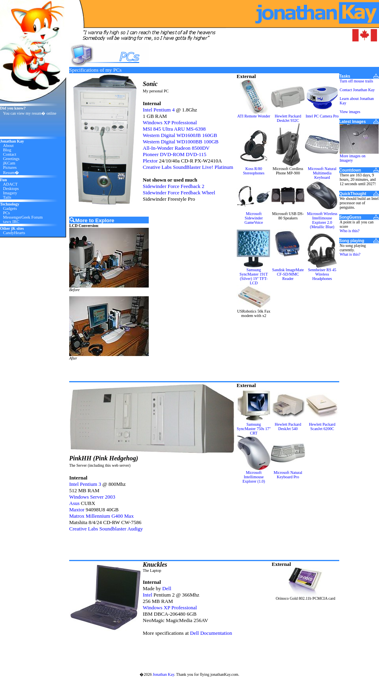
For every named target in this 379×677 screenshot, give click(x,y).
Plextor (150, 161)
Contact (9, 154)
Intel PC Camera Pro (321, 116)
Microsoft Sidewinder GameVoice (254, 218)
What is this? (350, 254)
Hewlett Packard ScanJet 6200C (322, 426)
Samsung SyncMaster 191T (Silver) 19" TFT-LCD (253, 276)
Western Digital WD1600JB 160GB (180, 135)
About (8, 145)
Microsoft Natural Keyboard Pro (288, 474)
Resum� (11, 172)
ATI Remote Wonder (253, 116)
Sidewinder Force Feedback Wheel (179, 193)
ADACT (10, 184)
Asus (74, 503)
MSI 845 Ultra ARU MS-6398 (174, 129)
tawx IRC (11, 221)
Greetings (11, 159)
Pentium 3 (90, 484)
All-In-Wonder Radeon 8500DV (176, 148)
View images (350, 112)
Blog (7, 150)
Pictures (10, 167)
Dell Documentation (211, 633)
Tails (7, 197)
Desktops (11, 188)
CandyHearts (14, 233)
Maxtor (76, 510)
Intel (147, 110)
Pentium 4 (164, 110)
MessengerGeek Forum (23, 217)
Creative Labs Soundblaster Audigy (106, 529)
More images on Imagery (352, 158)
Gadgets (10, 208)
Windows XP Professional (170, 122)
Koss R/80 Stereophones (253, 170)
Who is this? (350, 231)
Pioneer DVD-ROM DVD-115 (174, 154)
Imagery (10, 193)
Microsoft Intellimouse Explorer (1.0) (254, 476)
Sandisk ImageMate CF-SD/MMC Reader (288, 274)
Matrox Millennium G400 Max (101, 516)
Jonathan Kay (163, 674)
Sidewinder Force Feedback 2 (173, 186)
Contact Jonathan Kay (357, 90)
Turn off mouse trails (356, 81)
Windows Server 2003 (92, 497)
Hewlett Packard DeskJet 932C (288, 118)
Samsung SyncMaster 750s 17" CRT (254, 428)
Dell (166, 588)
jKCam (9, 163)
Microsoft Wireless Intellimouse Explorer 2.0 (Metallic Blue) (322, 220)
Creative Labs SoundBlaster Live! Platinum (188, 167)
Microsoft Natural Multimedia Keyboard (322, 173)
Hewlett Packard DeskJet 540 (288, 426)
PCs (6, 213)
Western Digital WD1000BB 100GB (180, 142)
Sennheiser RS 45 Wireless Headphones (322, 274)
